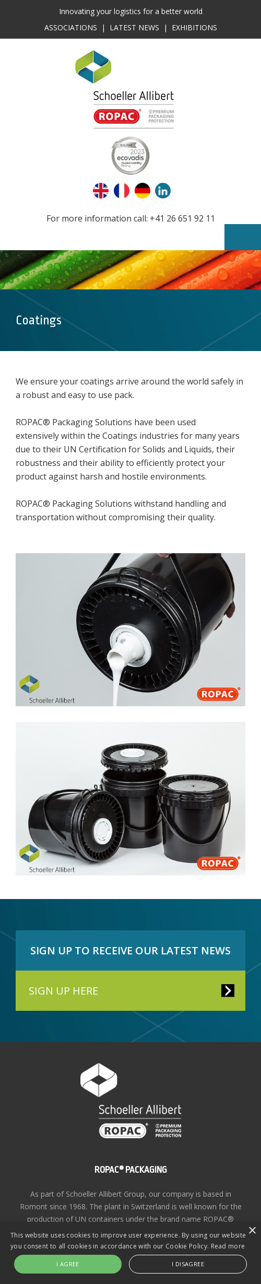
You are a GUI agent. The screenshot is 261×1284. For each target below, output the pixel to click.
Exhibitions (194, 27)
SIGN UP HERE (63, 991)
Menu (242, 237)
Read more (228, 1246)
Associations (70, 27)
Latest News (134, 27)
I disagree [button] (188, 1264)
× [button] (252, 1231)
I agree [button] (67, 1264)
